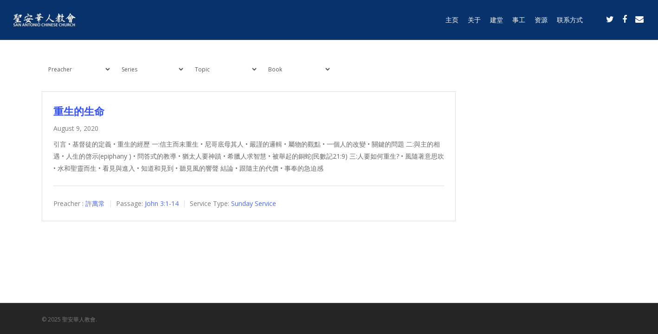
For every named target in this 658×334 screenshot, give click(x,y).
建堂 (496, 19)
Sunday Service (253, 203)
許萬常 (95, 203)
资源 (541, 19)
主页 (451, 19)
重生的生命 (78, 111)
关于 (474, 19)
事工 (518, 19)
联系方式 (570, 19)
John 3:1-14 (162, 203)
